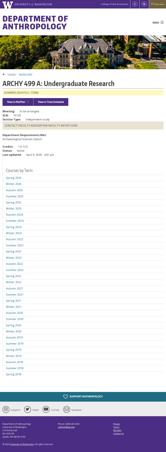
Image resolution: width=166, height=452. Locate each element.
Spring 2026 (13, 178)
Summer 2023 (14, 245)
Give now (157, 4)
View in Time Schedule (51, 101)
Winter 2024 (13, 233)
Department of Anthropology (35, 22)
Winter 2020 (13, 331)
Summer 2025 (14, 196)
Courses (12, 74)
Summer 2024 (25, 74)
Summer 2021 (14, 294)
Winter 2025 (13, 208)
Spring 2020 (13, 325)
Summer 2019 (14, 343)
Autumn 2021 (14, 288)
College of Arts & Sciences (114, 4)
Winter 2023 (13, 258)
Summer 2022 (14, 270)
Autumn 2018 (14, 362)
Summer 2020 (14, 319)
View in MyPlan (18, 101)
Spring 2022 (13, 276)
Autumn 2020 (14, 313)
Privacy (116, 423)
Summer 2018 (14, 368)
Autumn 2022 (14, 264)
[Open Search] (144, 4)
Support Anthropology (83, 396)
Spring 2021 (13, 301)
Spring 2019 (13, 350)
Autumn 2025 (14, 190)
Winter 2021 (13, 307)
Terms (116, 427)
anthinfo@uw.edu (66, 427)
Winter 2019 (13, 356)
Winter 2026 (13, 184)
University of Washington (22, 444)
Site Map (117, 430)
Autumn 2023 (14, 239)
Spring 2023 (13, 251)
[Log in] (134, 4)
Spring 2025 (13, 202)
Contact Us (118, 433)
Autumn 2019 (14, 337)
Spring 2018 (13, 374)
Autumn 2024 (14, 214)
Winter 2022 (13, 282)
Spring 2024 (13, 227)
